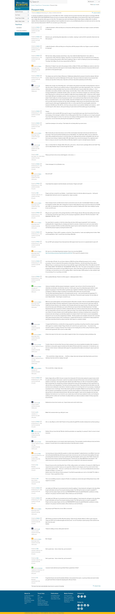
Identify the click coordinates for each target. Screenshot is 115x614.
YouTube (85, 605)
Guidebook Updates (42, 603)
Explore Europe (19, 11)
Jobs (25, 603)
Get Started (19, 27)
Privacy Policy (61, 613)
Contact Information (29, 595)
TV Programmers (68, 595)
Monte (39, 368)
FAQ (39, 595)
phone (82, 596)
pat (39, 86)
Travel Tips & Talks (19, 18)
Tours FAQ (40, 597)
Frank (39, 344)
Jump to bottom (96, 12)
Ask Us (39, 599)
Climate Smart (27, 602)
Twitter (82, 608)
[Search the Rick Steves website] (48, 2)
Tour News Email (55, 597)
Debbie (38, 12)
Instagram (82, 605)
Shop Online (18, 34)
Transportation (46, 5)
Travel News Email (55, 595)
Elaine (39, 286)
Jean (37, 478)
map (85, 596)
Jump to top (97, 586)
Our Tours (17, 15)
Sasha (39, 66)
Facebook (78, 605)
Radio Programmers (69, 597)
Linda (39, 431)
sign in (94, 4)
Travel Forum (38, 5)
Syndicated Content (68, 599)
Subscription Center (55, 599)
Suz (37, 465)
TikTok (88, 605)
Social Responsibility (29, 600)
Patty (39, 453)
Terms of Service (53, 613)
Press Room (67, 602)
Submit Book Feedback (43, 605)
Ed (39, 324)
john (37, 412)
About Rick (18, 8)
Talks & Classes (41, 600)
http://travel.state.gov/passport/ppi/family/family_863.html (59, 253)
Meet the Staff (27, 599)
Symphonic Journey (68, 600)
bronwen (40, 568)
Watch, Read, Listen (19, 21)
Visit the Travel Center (43, 602)
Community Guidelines (21, 30)
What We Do (27, 597)
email (78, 596)
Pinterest (78, 608)
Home (32, 5)
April (37, 154)
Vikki (37, 193)
